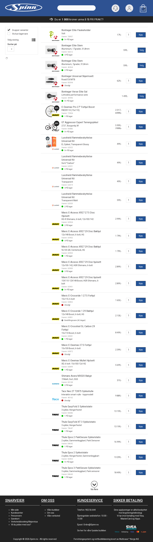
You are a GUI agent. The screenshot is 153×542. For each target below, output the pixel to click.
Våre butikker (53, 510)
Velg (142, 50)
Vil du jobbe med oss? (21, 524)
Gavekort (15, 519)
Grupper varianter (20, 30)
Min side (15, 510)
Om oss (50, 513)
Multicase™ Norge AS (129, 539)
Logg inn (129, 9)
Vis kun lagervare (20, 34)
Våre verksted (53, 516)
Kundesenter (17, 513)
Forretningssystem (82, 539)
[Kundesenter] (115, 8)
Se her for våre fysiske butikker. (91, 530)
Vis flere (94, 489)
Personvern (16, 516)
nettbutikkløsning (102, 539)
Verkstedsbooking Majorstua (24, 521)
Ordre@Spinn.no (91, 524)
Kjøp (141, 35)
